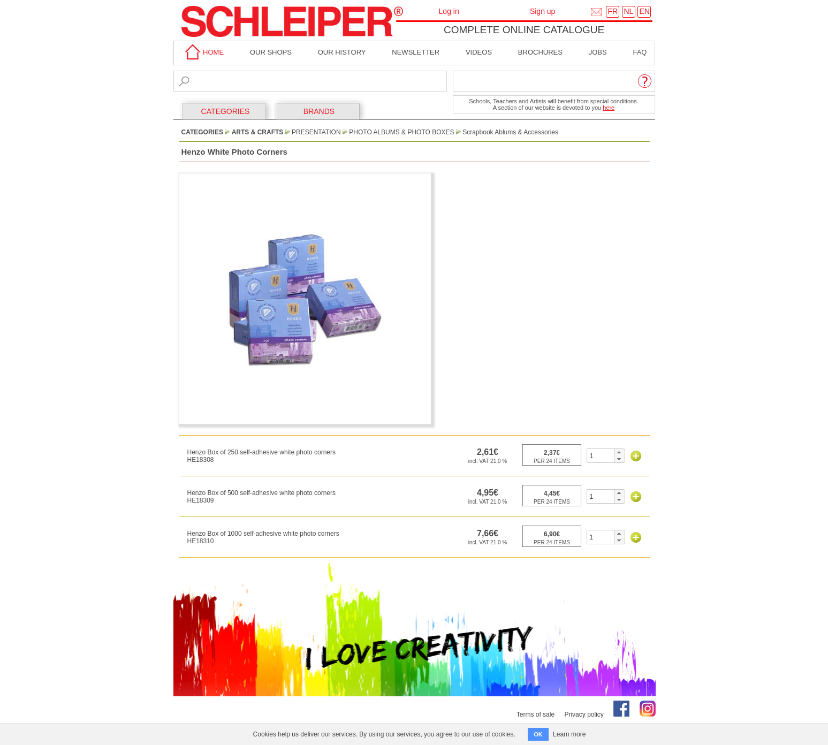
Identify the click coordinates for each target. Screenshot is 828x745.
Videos (479, 52)
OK (538, 734)
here (608, 107)
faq (640, 52)
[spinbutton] (601, 456)
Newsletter (415, 52)
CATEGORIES (225, 111)
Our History (342, 52)
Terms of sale (535, 714)
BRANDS (319, 111)
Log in (449, 11)
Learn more (569, 734)
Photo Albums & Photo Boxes (401, 132)
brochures (540, 52)
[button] (619, 452)
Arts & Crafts (258, 132)
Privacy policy (583, 714)
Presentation (316, 132)
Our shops (271, 52)
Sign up (542, 11)
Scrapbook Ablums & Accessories (510, 132)
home (202, 52)
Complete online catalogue (524, 29)
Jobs (598, 52)
